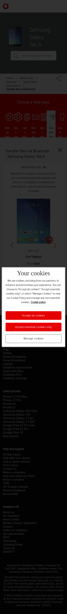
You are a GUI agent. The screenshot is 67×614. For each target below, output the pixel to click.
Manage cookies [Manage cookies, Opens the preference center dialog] (33, 338)
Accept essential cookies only (33, 327)
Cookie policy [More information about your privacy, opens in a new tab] (38, 302)
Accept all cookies (33, 315)
